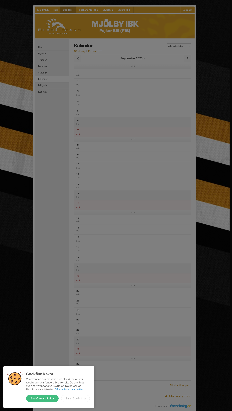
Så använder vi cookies (69, 389)
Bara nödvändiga (75, 398)
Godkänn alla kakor (42, 398)
